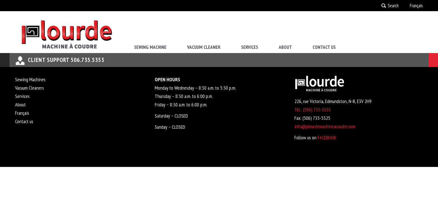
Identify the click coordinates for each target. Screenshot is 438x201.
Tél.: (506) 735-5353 (312, 109)
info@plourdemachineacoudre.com (324, 126)
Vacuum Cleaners (29, 88)
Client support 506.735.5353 (66, 60)
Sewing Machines (30, 79)
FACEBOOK (327, 137)
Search (393, 6)
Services (249, 47)
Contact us (324, 47)
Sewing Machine (150, 47)
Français (416, 6)
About (285, 47)
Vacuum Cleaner (203, 47)
